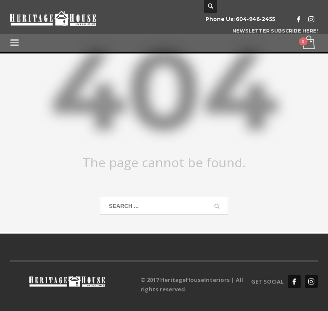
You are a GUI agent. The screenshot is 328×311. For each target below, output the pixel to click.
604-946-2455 (255, 19)
